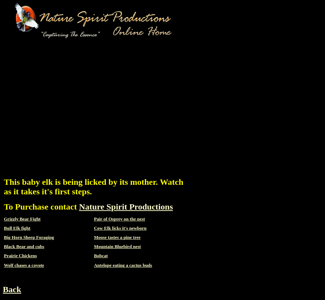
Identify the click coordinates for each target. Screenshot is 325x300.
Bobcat (101, 255)
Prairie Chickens (20, 255)
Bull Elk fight (17, 228)
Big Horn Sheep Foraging (29, 237)
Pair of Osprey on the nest (119, 219)
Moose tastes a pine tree (117, 237)
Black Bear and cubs (24, 246)
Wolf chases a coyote (24, 265)
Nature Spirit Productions (126, 206)
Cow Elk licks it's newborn (120, 228)
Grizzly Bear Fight (22, 219)
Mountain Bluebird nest (117, 246)
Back (12, 289)
